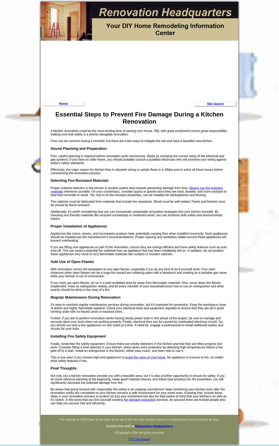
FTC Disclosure (139, 439)
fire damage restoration (140, 399)
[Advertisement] (139, 70)
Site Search (215, 104)
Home (63, 103)
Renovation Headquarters (154, 426)
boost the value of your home (145, 357)
